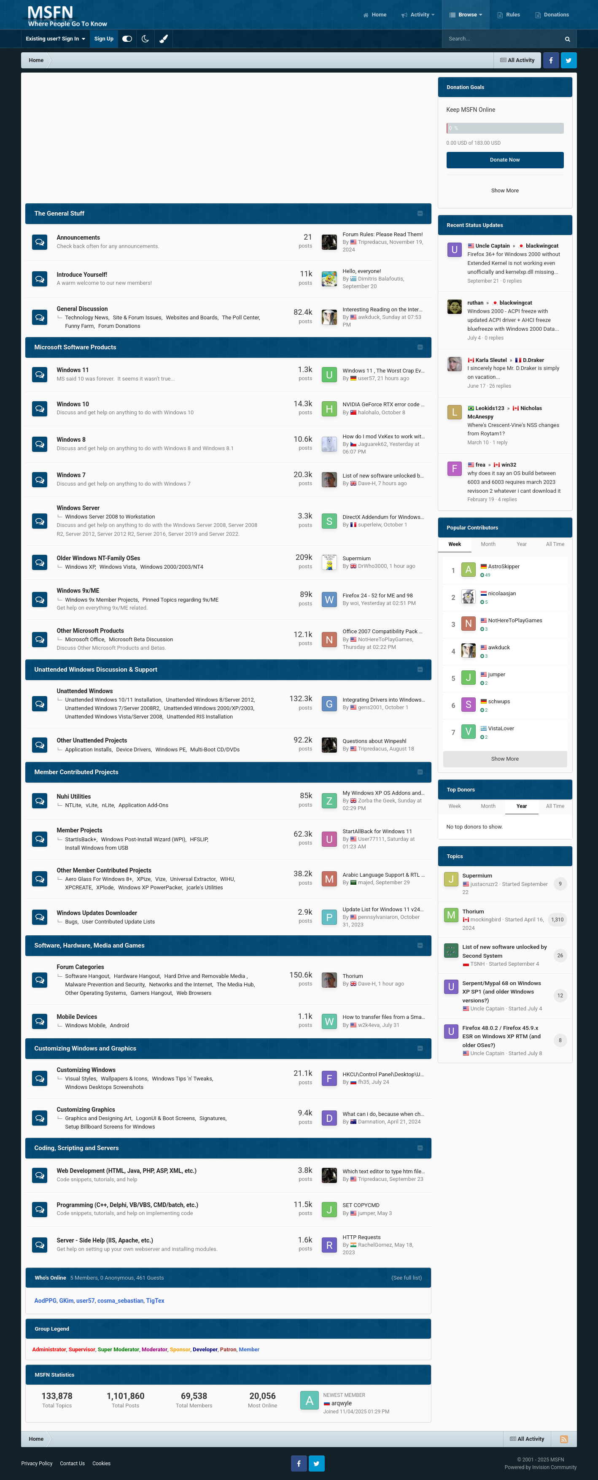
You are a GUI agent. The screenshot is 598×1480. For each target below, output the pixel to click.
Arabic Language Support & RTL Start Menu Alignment (408, 875)
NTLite (73, 805)
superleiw (369, 524)
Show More (505, 190)
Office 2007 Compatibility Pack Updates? (392, 631)
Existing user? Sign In (55, 39)
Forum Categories (80, 967)
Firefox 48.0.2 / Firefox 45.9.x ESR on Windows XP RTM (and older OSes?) (502, 1036)
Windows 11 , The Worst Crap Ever (384, 370)
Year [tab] (522, 544)
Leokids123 (490, 408)
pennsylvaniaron (378, 917)
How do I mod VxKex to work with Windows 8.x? (401, 436)
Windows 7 (71, 475)
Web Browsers (193, 993)
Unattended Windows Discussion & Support (95, 669)
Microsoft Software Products (75, 347)
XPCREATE (78, 887)
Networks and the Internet (180, 984)
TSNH (478, 964)
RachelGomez (375, 1245)
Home (378, 14)
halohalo (368, 412)
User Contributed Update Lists (118, 921)
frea (480, 465)
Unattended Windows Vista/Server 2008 (113, 716)
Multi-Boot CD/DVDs (215, 749)
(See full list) (406, 1278)
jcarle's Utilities (205, 887)
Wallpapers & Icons (124, 1078)
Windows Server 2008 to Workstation (110, 516)
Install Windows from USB (96, 848)
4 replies (507, 499)
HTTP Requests (362, 1237)
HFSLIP (198, 839)
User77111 (371, 839)
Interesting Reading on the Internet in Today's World (405, 309)
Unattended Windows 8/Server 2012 (210, 700)
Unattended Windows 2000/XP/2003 (208, 708)
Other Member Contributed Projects (104, 870)
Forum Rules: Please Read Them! (383, 234)
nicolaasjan (502, 593)
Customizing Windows (86, 1070)
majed (365, 882)
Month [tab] (488, 544)
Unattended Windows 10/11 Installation (113, 700)
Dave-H (366, 483)
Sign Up (103, 38)
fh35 (363, 1082)
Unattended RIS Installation (200, 716)
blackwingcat (542, 246)
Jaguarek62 (372, 444)
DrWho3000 (372, 566)
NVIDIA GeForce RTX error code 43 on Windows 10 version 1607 (421, 404)
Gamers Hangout (151, 993)
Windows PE (170, 749)
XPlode (104, 887)
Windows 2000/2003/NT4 (171, 567)
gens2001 (370, 707)
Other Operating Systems (95, 993)
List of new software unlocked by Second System (402, 476)
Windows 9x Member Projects (101, 600)
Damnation (371, 1121)
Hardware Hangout (137, 976)
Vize (160, 879)
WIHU (227, 879)
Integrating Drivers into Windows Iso (387, 700)
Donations (556, 14)
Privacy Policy (36, 1463)
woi (354, 603)
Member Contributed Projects (76, 772)
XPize (144, 879)
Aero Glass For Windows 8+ (98, 879)
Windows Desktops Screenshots (104, 1087)
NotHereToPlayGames (385, 639)
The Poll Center (240, 317)
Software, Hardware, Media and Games (89, 945)
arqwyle (341, 1403)
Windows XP (80, 567)
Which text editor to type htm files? (385, 1171)
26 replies (500, 386)
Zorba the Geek (376, 800)
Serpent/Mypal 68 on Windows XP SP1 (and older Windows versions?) (502, 992)
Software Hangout (87, 976)
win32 (508, 465)
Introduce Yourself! (82, 274)
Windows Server (78, 508)
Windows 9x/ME (78, 590)
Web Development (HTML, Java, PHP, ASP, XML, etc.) (127, 1170)
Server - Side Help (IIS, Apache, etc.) (105, 1240)
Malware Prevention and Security (104, 984)
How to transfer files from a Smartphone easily (399, 1017)
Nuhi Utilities (74, 796)
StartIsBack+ (80, 839)
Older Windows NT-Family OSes (98, 558)
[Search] (479, 39)
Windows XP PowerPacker (150, 887)
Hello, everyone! (362, 271)
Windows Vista (118, 567)
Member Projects (79, 830)
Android (119, 1025)
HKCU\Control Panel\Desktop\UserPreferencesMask (407, 1074)
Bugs (71, 921)
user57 (366, 378)
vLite (91, 805)
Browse (467, 14)
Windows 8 (71, 439)
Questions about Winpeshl (375, 741)
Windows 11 (73, 370)
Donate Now (505, 160)
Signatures (212, 1118)
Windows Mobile (85, 1025)
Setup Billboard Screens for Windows (110, 1127)
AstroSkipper (504, 566)
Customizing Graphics (86, 1109)
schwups (499, 701)
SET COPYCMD (361, 1205)
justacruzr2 (484, 884)
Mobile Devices (77, 1016)
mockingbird (486, 919)
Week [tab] (454, 544)
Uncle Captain (493, 246)
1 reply (500, 443)
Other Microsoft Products (90, 630)
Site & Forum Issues (137, 317)
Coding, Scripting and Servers (76, 1148)
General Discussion (82, 308)
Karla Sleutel (491, 360)
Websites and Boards (191, 317)
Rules (512, 14)
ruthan (476, 303)
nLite (108, 805)
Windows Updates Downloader (97, 913)
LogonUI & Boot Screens (165, 1118)
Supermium (357, 558)
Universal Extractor (192, 879)
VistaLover (501, 728)
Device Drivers (133, 749)
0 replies (512, 281)
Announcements (78, 237)
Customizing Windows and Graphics (85, 1048)
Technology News (86, 317)
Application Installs (88, 749)
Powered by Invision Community (541, 1467)
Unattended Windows (85, 691)
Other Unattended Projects (92, 740)
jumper (366, 1213)
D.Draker (533, 360)
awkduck (369, 317)
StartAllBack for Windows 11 (377, 831)
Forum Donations (119, 326)
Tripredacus (372, 242)
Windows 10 (73, 404)
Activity (420, 14)
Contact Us (72, 1463)
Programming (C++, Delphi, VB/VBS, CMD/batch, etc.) (127, 1205)
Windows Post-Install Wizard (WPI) (143, 839)
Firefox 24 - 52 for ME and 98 (378, 595)
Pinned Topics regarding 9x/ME (181, 600)
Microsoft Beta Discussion (141, 639)
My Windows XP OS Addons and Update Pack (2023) (407, 793)
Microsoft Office (84, 639)
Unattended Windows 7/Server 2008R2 (112, 708)
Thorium (353, 976)
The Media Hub (235, 984)
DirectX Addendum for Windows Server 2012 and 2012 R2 (413, 517)
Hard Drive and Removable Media (205, 976)
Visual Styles (80, 1078)
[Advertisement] (228, 136)
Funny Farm (79, 326)
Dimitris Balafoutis (380, 278)
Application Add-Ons (143, 805)
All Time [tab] (555, 544)
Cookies (101, 1463)
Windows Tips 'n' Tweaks (182, 1078)
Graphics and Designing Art (98, 1118)
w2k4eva (369, 1025)
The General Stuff (59, 213)
